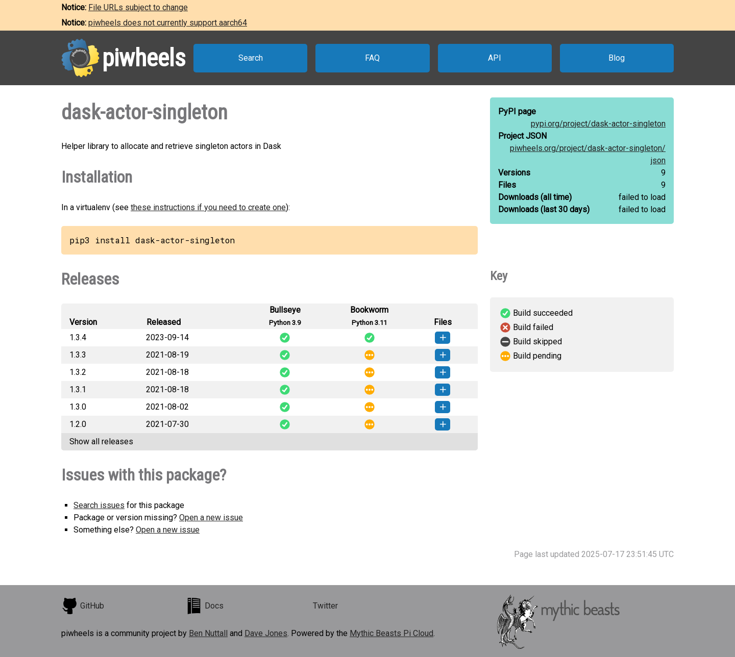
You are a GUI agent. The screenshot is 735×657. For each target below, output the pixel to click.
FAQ (372, 58)
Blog (616, 58)
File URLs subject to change (138, 7)
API (494, 58)
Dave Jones (265, 633)
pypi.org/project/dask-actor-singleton (598, 124)
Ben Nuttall (208, 633)
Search (250, 58)
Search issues (99, 505)
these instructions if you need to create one (208, 207)
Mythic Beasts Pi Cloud (391, 633)
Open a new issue (211, 517)
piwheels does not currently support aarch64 (167, 23)
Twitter (325, 606)
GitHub (82, 606)
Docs (205, 606)
